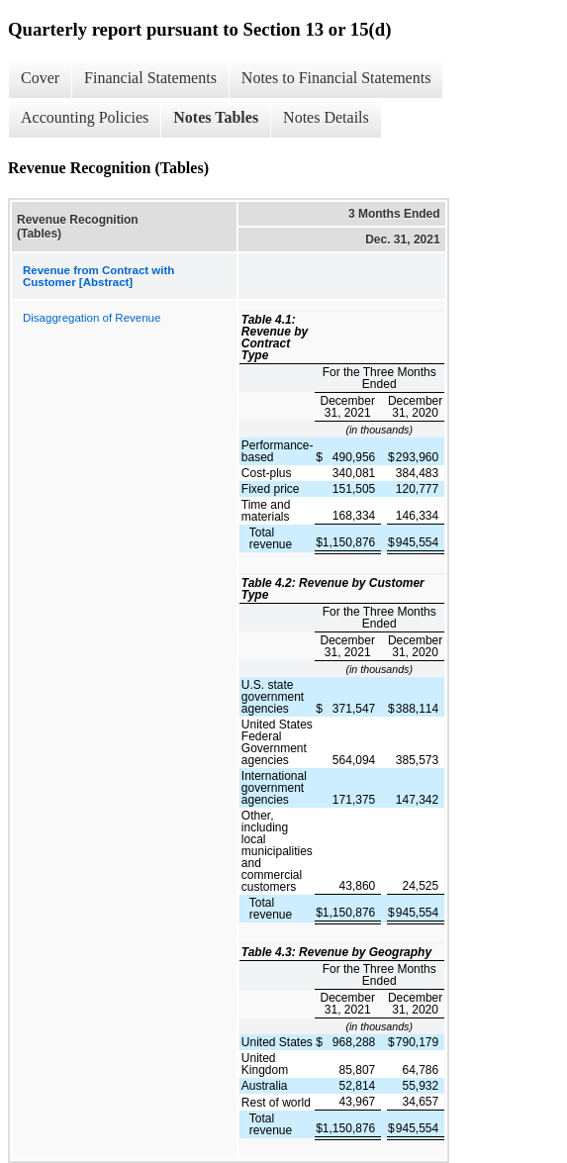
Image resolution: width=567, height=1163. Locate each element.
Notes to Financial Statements (336, 77)
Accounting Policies (84, 117)
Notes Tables (215, 117)
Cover (40, 77)
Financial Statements (150, 77)
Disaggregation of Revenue (91, 318)
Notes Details (326, 117)
